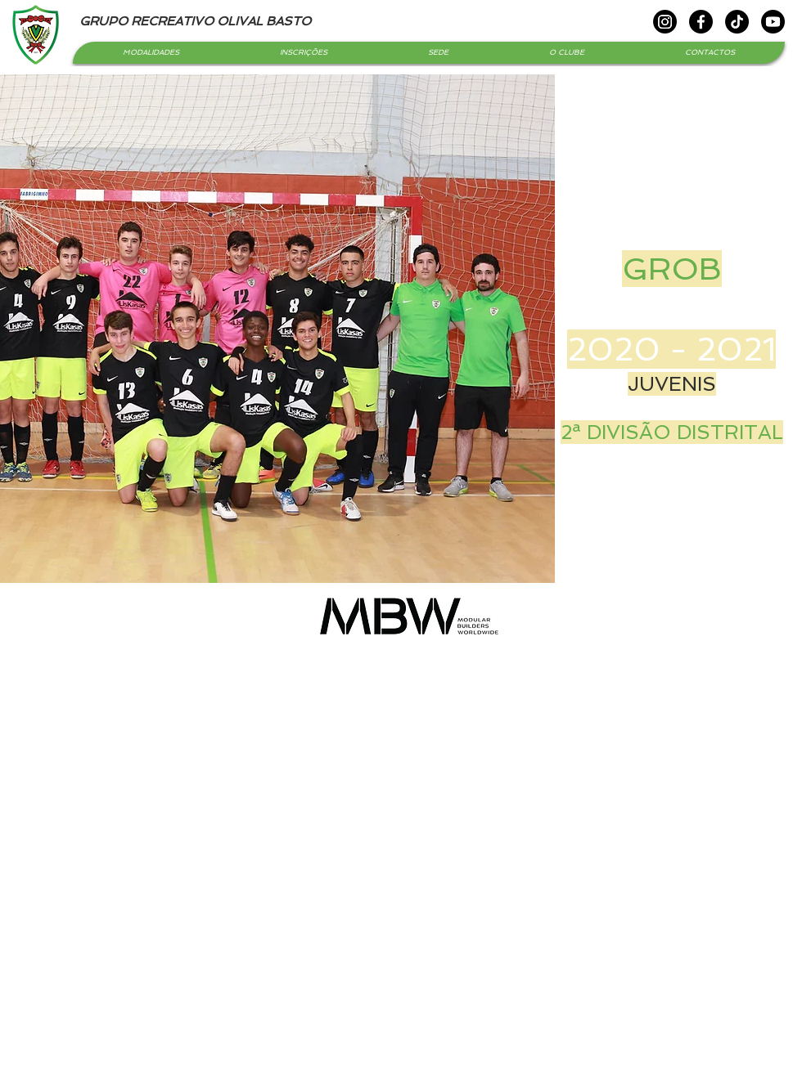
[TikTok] (737, 22)
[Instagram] (665, 22)
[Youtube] (773, 22)
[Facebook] (701, 22)
